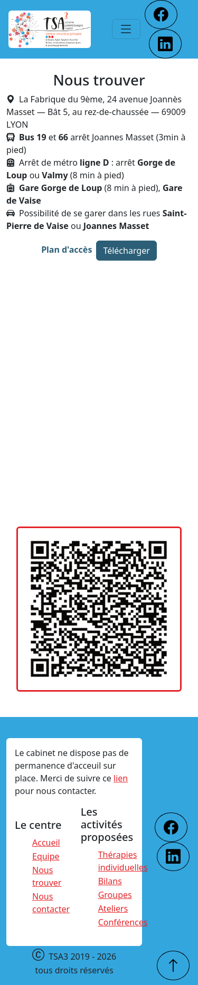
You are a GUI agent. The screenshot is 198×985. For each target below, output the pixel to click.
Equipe (46, 856)
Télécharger (126, 250)
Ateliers (113, 908)
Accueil (46, 842)
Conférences (123, 922)
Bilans (110, 881)
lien (121, 778)
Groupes (115, 895)
